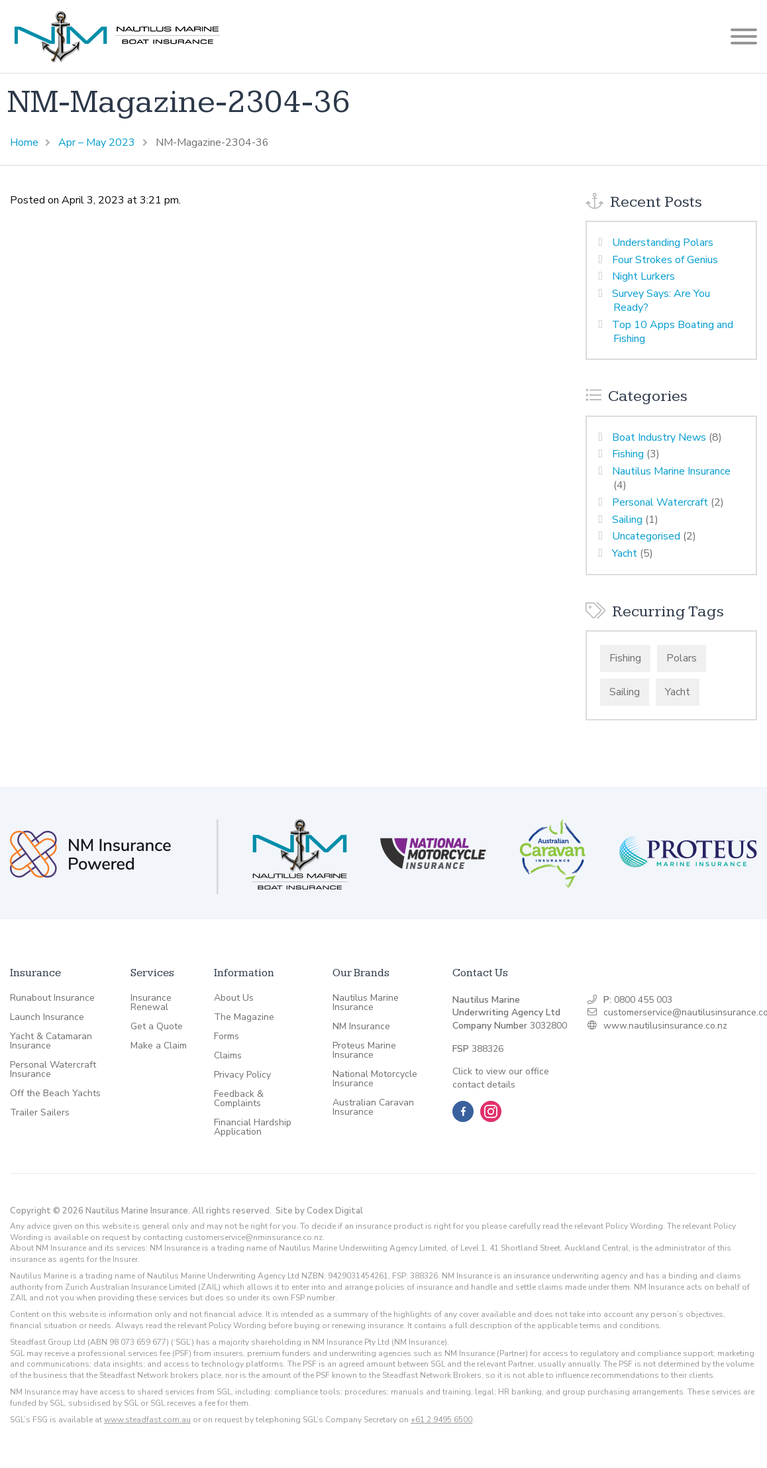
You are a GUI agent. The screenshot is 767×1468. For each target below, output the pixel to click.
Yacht (624, 553)
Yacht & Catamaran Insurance (51, 1041)
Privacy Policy (242, 1075)
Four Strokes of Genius (665, 260)
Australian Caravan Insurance (373, 1107)
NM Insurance (361, 1026)
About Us (234, 998)
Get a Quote (156, 1026)
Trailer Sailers (40, 1112)
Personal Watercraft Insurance (53, 1069)
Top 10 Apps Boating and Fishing (672, 331)
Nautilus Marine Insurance (671, 471)
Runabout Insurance (52, 998)
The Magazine (244, 1017)
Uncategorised (646, 536)
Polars (681, 658)
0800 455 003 (643, 999)
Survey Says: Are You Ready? (661, 300)
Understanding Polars (662, 242)
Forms (226, 1036)
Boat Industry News (659, 437)
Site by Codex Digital (319, 1211)
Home (24, 142)
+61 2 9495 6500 (441, 1419)
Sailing (627, 519)
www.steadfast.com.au (147, 1419)
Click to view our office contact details (500, 1078)
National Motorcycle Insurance (374, 1079)
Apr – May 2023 (96, 142)
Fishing (628, 454)
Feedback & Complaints (239, 1099)
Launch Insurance (47, 1017)
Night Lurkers (643, 276)
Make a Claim (158, 1045)
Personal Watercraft (660, 502)
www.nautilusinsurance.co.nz (665, 1025)
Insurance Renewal (151, 1002)
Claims (228, 1055)
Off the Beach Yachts (55, 1093)
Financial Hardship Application (252, 1127)
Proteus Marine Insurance (364, 1050)
